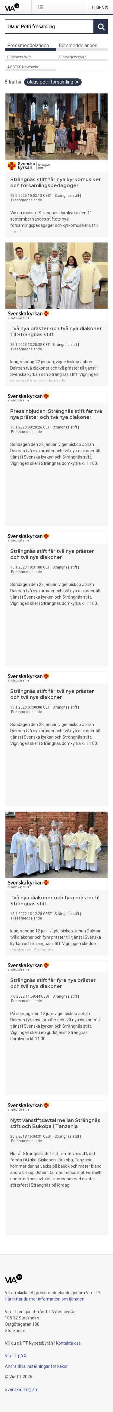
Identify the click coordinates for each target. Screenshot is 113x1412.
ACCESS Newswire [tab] (23, 67)
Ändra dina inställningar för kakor (36, 1366)
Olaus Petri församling (53, 82)
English (30, 1389)
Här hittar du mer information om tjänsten (44, 1299)
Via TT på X (16, 1355)
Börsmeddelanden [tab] (78, 45)
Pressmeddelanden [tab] (28, 45)
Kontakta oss (68, 1343)
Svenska (13, 1389)
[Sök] (49, 26)
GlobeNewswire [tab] (72, 57)
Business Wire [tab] (19, 57)
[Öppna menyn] (42, 7)
